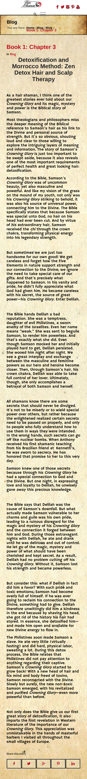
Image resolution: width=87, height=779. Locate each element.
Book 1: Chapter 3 (31, 47)
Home (30, 28)
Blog (12, 22)
